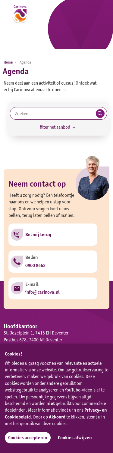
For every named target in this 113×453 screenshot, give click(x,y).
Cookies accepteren (27, 437)
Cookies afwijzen (75, 437)
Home (11, 62)
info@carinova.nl (42, 292)
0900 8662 (35, 265)
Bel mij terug (38, 234)
